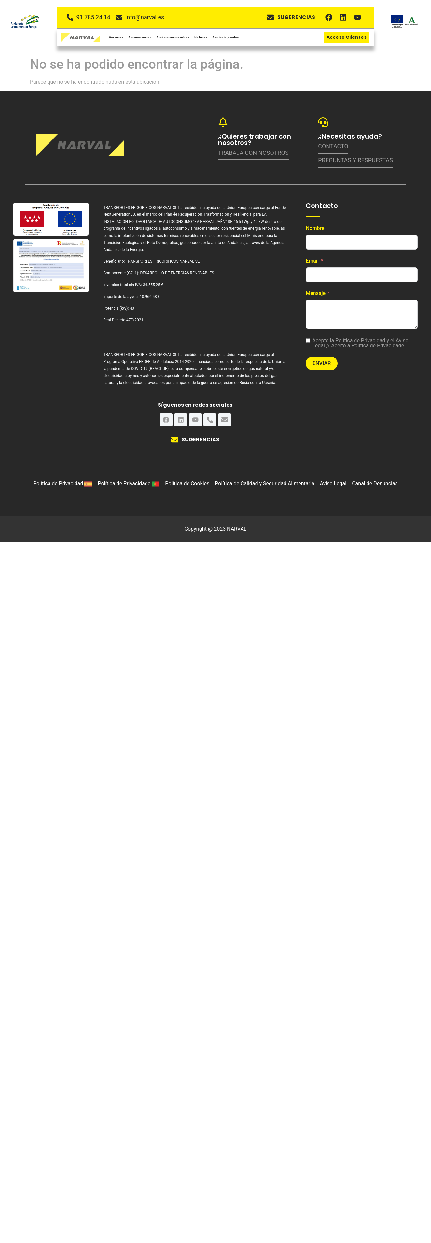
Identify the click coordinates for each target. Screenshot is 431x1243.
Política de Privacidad (360, 340)
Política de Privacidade (377, 346)
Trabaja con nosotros (173, 36)
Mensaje (316, 293)
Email (312, 261)
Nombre (315, 228)
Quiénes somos (139, 36)
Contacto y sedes (225, 36)
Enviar (322, 363)
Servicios (116, 36)
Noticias (200, 36)
